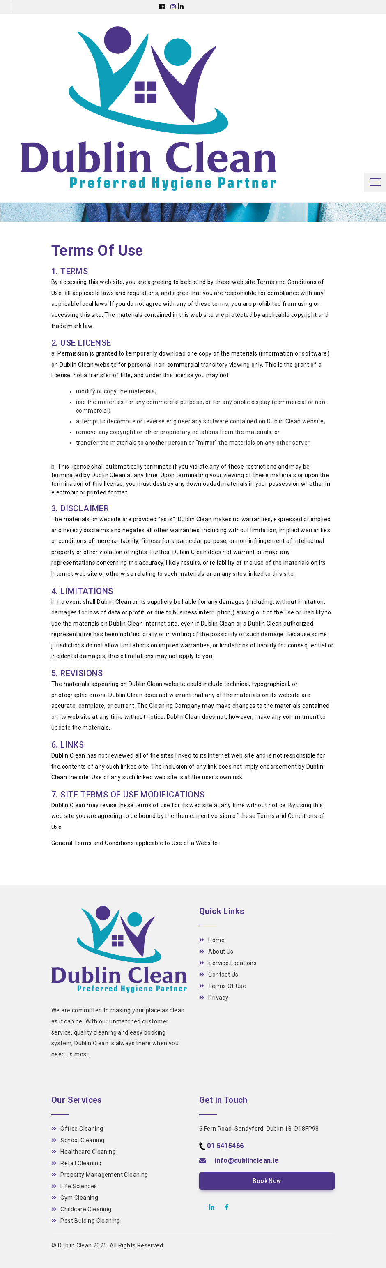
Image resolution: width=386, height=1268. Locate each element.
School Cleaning (77, 1140)
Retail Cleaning (76, 1163)
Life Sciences (74, 1186)
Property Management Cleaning (99, 1174)
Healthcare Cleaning (83, 1151)
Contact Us (218, 974)
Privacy (213, 997)
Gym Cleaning (74, 1197)
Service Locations (228, 963)
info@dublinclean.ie (247, 1160)
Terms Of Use (222, 986)
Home (212, 940)
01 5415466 (225, 1146)
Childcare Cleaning (81, 1209)
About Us (216, 951)
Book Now (267, 1181)
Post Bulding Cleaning (85, 1220)
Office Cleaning (77, 1128)
